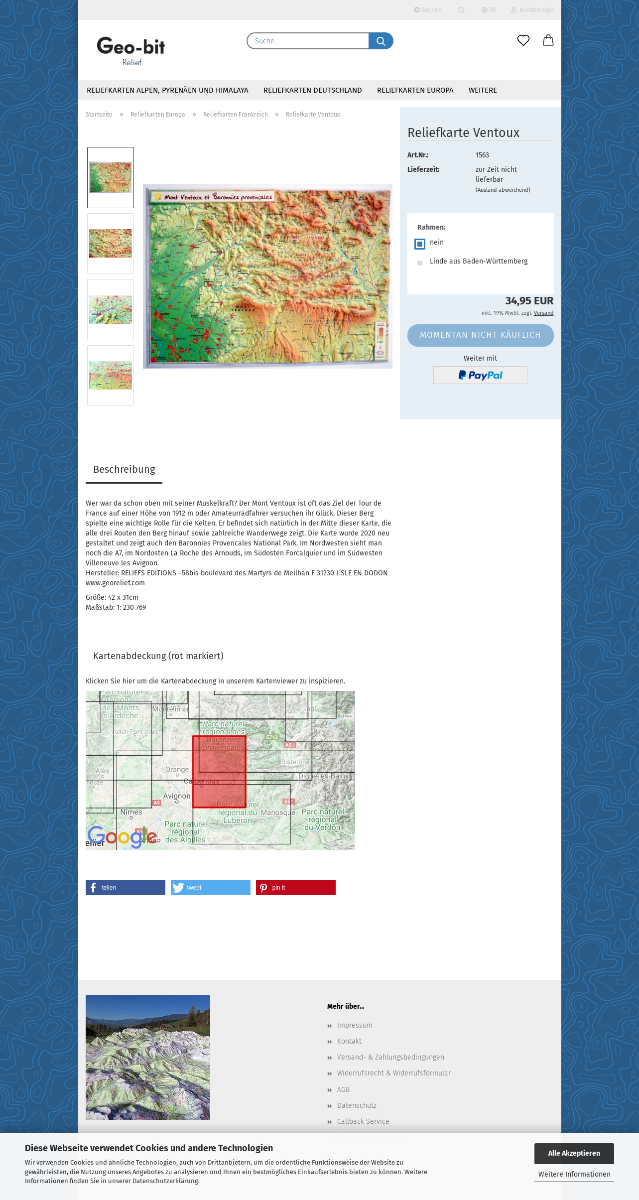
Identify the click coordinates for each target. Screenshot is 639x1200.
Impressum (355, 1025)
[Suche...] (381, 40)
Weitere (483, 90)
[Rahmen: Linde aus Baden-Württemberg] (480, 263)
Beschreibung (124, 469)
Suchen (428, 9)
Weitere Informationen (574, 1174)
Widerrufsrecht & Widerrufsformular (394, 1073)
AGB (343, 1089)
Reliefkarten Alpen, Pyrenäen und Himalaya (168, 90)
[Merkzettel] (523, 41)
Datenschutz (357, 1105)
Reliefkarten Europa (415, 90)
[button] (548, 41)
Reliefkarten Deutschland (312, 90)
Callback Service (363, 1121)
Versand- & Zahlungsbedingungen (390, 1057)
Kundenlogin (532, 9)
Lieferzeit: (423, 169)
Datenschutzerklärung (165, 1181)
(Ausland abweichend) (503, 190)
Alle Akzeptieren (574, 1153)
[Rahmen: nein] (480, 244)
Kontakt (349, 1041)
